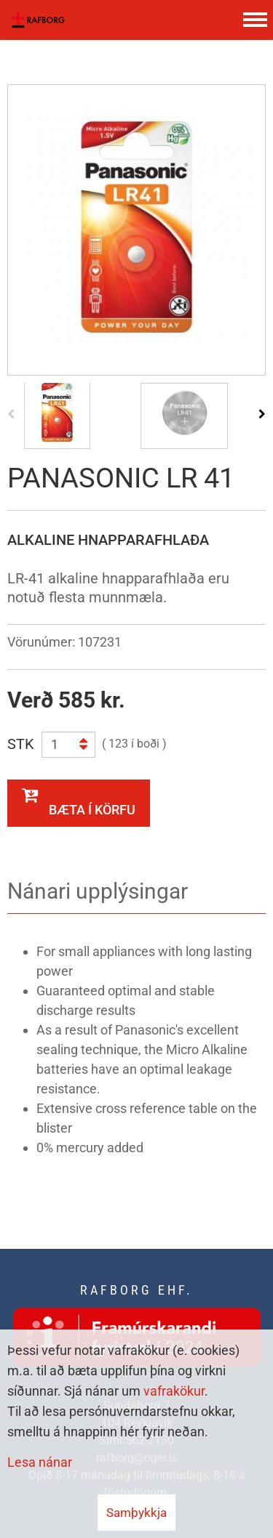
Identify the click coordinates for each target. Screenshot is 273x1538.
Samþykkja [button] (136, 1512)
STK (20, 744)
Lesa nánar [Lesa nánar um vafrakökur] (39, 1462)
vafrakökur (174, 1391)
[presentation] (11, 413)
